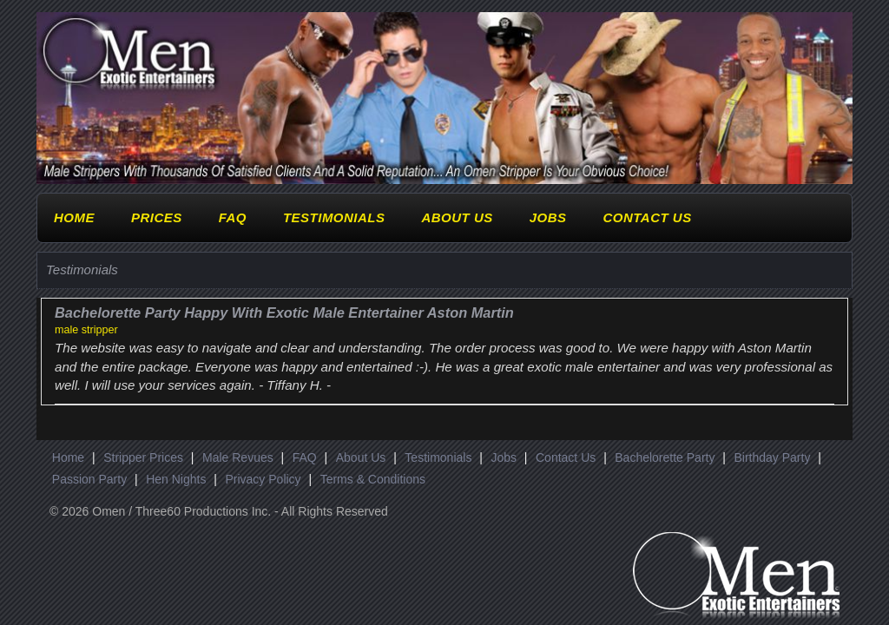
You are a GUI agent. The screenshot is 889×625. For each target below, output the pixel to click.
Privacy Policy (262, 479)
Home (74, 217)
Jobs (548, 217)
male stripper (86, 330)
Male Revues (237, 457)
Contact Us (647, 217)
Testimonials (334, 217)
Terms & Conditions (372, 479)
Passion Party (89, 479)
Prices (156, 217)
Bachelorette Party (664, 457)
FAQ (233, 217)
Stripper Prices (143, 457)
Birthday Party (772, 457)
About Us (456, 217)
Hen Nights (176, 479)
